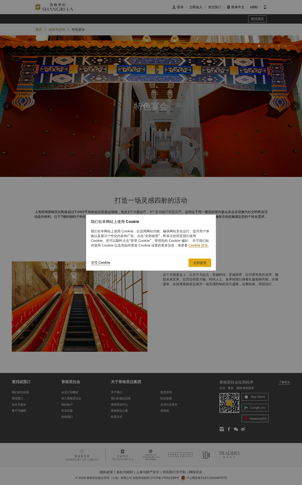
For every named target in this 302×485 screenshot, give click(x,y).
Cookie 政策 (198, 245)
